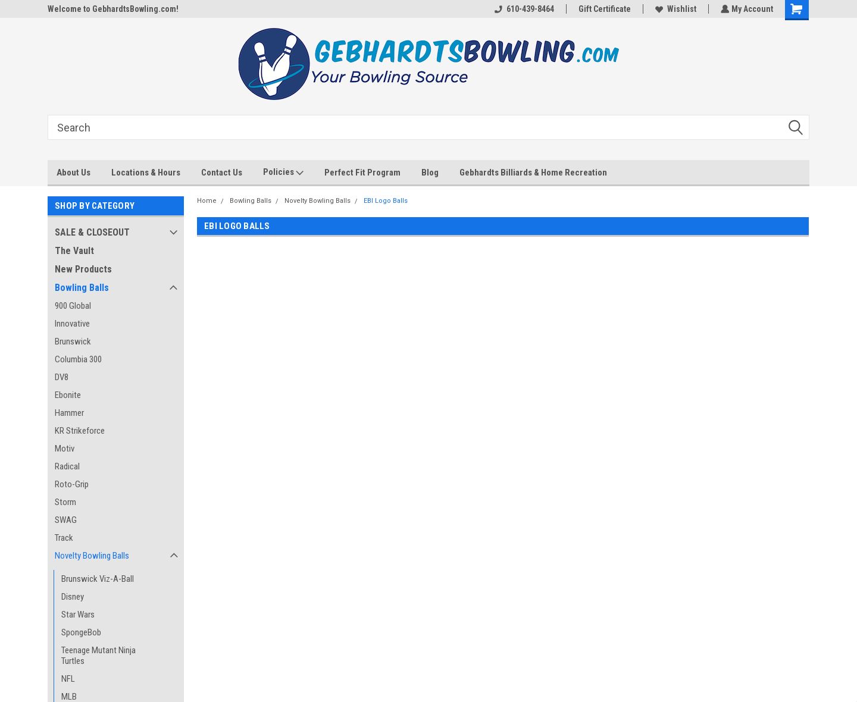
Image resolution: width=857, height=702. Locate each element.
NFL (68, 678)
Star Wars (78, 614)
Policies (283, 172)
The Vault (74, 250)
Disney (72, 596)
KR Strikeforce (80, 430)
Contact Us (221, 172)
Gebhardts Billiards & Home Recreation (533, 172)
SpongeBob (81, 632)
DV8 (61, 377)
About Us (73, 172)
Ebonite (68, 395)
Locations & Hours (145, 172)
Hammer (69, 413)
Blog (430, 172)
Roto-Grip (72, 484)
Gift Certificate (603, 9)
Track (64, 537)
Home (207, 201)
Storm (65, 502)
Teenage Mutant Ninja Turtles (98, 655)
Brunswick (73, 341)
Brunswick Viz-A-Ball (97, 578)
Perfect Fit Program (362, 172)
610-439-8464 (523, 9)
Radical (67, 466)
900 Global (73, 305)
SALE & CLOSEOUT (92, 232)
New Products (83, 269)
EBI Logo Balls (386, 201)
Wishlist (674, 9)
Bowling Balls (82, 287)
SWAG (66, 520)
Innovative (72, 323)
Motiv (64, 448)
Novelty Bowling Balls (92, 555)
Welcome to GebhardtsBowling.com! (113, 9)
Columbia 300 (78, 359)
